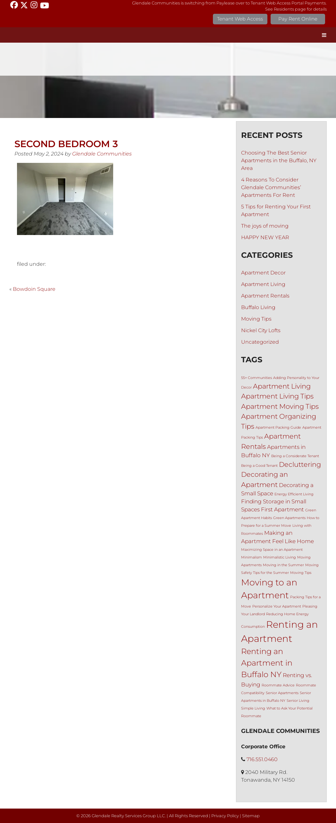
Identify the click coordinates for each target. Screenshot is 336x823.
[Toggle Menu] (324, 35)
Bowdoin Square (34, 289)
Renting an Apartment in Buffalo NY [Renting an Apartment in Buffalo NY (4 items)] (266, 663)
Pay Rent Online (297, 19)
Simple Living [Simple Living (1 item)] (253, 708)
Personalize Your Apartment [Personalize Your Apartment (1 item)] (276, 606)
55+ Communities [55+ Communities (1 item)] (256, 378)
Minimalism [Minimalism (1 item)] (251, 557)
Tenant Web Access (240, 19)
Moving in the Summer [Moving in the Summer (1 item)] (283, 565)
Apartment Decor (263, 273)
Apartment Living (263, 284)
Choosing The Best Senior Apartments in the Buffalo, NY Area (278, 160)
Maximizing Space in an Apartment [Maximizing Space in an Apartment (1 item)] (272, 550)
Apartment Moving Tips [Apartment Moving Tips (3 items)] (280, 406)
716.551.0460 (262, 759)
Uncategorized (260, 342)
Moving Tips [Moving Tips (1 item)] (300, 573)
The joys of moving (265, 226)
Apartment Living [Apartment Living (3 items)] (282, 386)
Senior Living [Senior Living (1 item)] (298, 701)
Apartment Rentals (265, 296)
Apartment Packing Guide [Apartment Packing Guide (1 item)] (278, 427)
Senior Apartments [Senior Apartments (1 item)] (282, 693)
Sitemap (251, 815)
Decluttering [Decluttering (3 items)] (300, 464)
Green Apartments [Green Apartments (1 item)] (289, 518)
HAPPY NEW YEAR (265, 237)
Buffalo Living (258, 307)
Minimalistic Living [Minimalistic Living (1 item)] (279, 557)
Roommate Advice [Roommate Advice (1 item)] (278, 685)
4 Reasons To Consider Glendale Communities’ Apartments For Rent (271, 187)
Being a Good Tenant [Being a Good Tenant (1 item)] (259, 466)
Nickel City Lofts (261, 330)
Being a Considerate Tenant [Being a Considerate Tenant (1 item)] (295, 456)
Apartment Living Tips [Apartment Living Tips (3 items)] (277, 396)
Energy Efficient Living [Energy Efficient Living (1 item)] (294, 494)
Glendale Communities (102, 154)
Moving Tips (256, 319)
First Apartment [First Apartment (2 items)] (282, 509)
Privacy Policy (225, 815)
